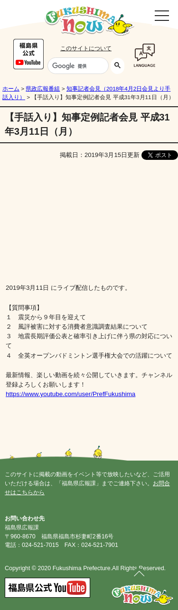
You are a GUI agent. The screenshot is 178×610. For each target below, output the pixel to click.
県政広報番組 (43, 88)
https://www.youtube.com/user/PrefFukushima (70, 393)
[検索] (77, 66)
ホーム (10, 88)
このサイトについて (86, 48)
